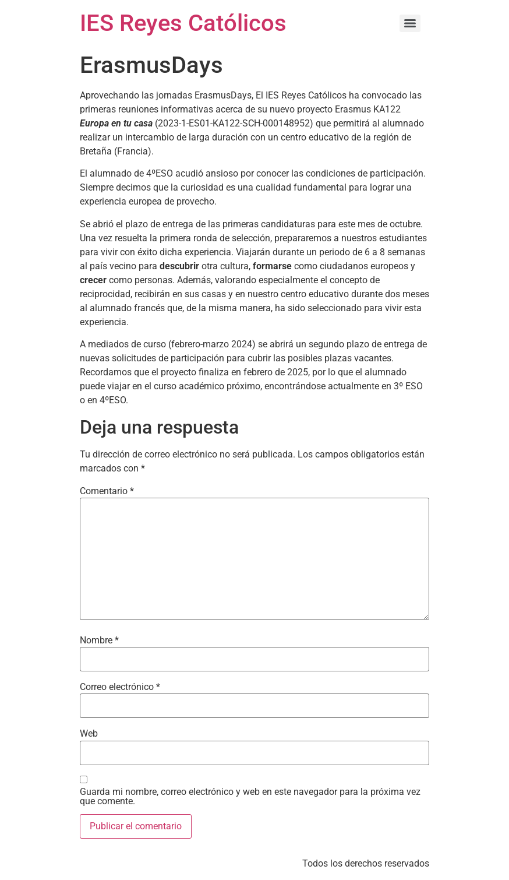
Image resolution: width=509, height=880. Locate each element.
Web (89, 733)
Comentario (107, 491)
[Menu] (410, 23)
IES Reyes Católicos (183, 23)
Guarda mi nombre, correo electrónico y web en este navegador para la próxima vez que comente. (250, 796)
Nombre (99, 640)
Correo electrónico (120, 687)
